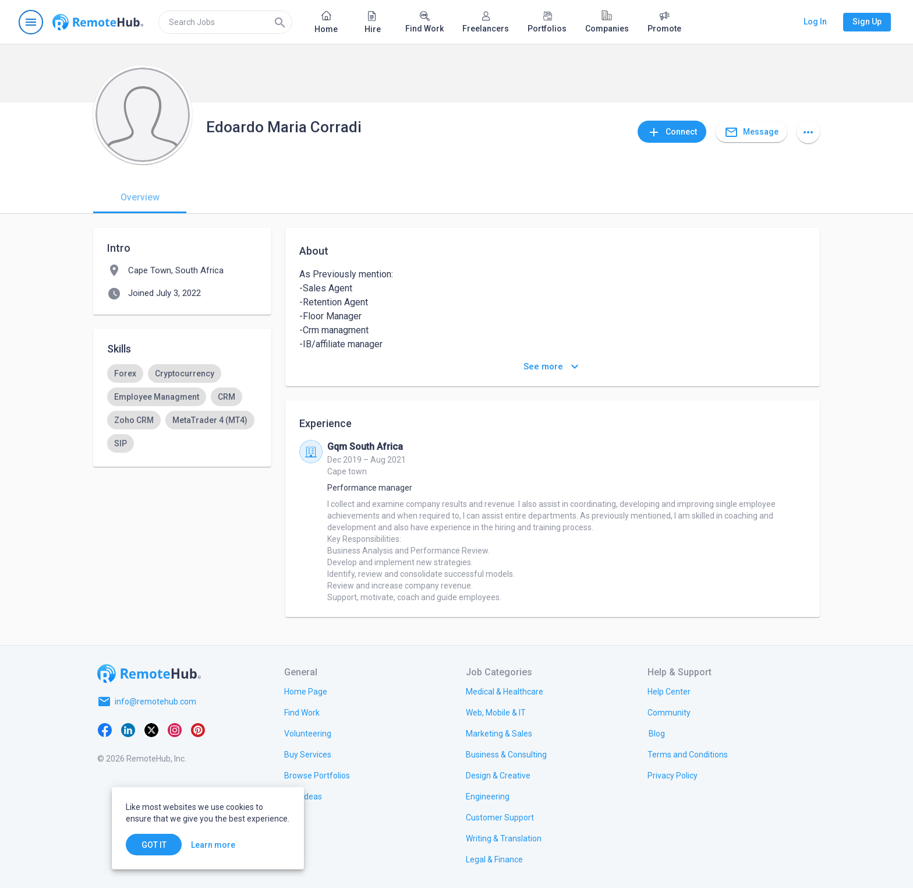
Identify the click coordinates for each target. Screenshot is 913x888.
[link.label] (669, 691)
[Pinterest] (198, 729)
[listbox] (182, 408)
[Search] (280, 22)
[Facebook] (104, 729)
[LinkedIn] (128, 729)
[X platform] (151, 729)
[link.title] (306, 691)
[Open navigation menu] (31, 22)
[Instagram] (174, 729)
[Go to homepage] (97, 22)
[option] (125, 373)
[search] (225, 22)
